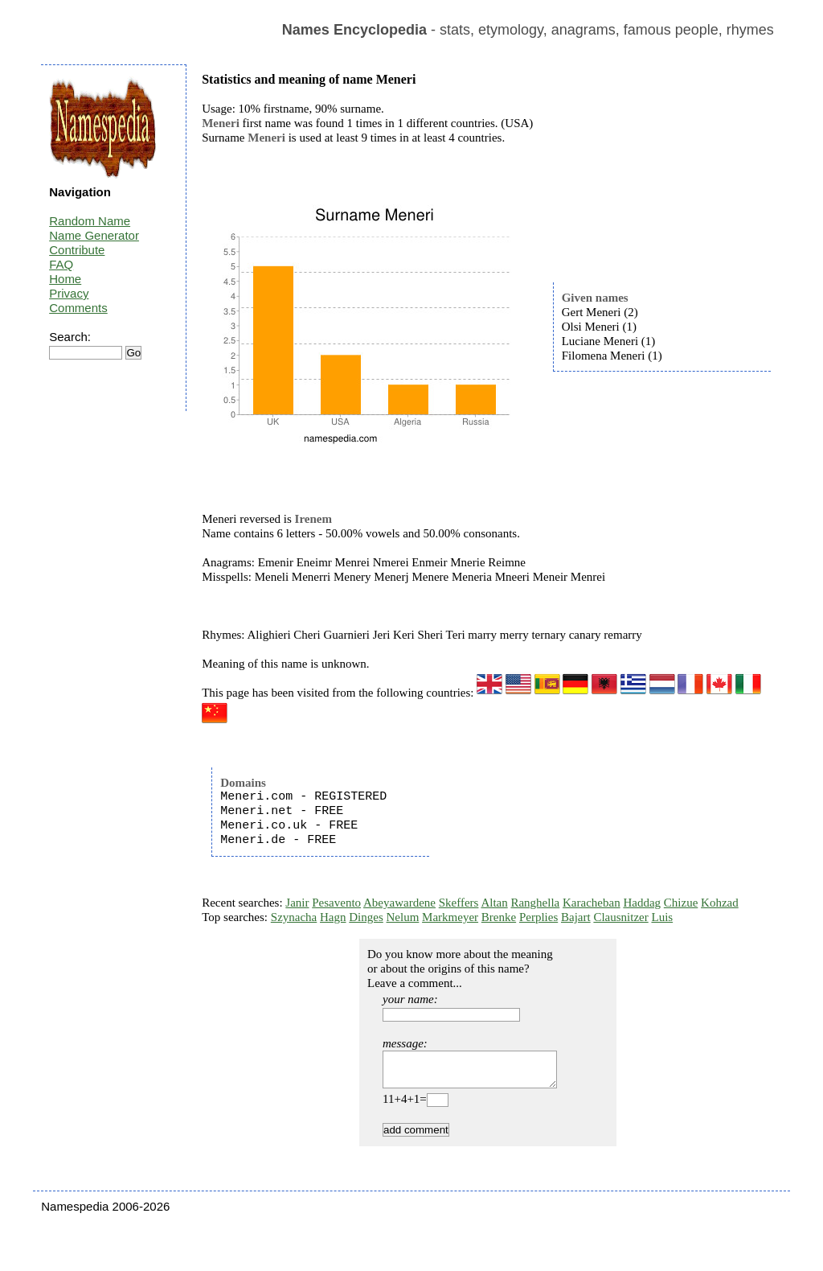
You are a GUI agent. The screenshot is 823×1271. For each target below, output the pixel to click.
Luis (662, 917)
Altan (494, 902)
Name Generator (94, 235)
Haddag (642, 902)
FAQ (61, 264)
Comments (78, 308)
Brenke (498, 917)
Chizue (681, 902)
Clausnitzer (620, 917)
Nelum (403, 917)
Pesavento (336, 902)
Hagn (333, 917)
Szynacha (294, 917)
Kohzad (720, 902)
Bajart (576, 917)
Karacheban (591, 902)
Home (65, 279)
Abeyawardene (399, 902)
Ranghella (534, 902)
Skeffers (459, 902)
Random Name (89, 221)
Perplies (538, 917)
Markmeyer (450, 917)
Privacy (68, 293)
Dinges (366, 917)
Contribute (76, 250)
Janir (297, 902)
